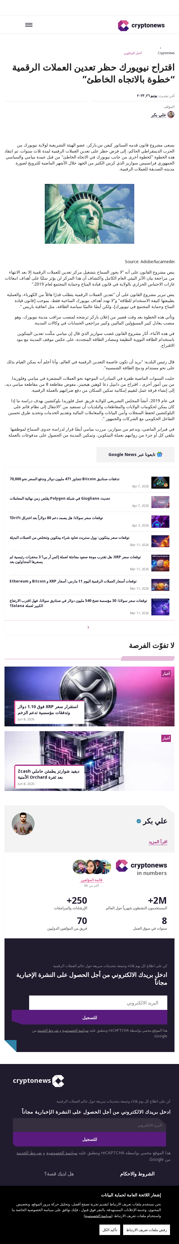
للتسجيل (89, 959)
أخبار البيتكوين (133, 53)
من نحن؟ (129, 1130)
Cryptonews (166, 53)
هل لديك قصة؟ (59, 1116)
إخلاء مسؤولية (134, 1159)
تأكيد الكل (109, 1229)
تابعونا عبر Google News (135, 396)
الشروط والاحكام (137, 1116)
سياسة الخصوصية (75, 972)
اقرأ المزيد (158, 783)
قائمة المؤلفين (91, 821)
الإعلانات (52, 1130)
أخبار (150, 1172)
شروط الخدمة (48, 972)
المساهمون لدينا (28, 1175)
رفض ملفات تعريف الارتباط (146, 1229)
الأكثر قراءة (56, 1172)
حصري (119, 1172)
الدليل (91, 1172)
